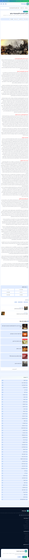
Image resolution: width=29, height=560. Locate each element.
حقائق (27, 551)
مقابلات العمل (26, 538)
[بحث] (6, 4)
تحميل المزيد (14, 369)
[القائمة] (1, 4)
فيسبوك (20, 289)
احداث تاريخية (25, 11)
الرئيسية (27, 520)
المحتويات (20, 19)
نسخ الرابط (16, 19)
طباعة (11, 19)
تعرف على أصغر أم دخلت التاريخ (17, 341)
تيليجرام (8, 292)
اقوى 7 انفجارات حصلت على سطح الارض (16, 333)
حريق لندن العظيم (19, 348)
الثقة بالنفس (27, 536)
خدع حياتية (27, 541)
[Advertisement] (14, 28)
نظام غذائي (27, 548)
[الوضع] (3, 4)
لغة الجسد (27, 539)
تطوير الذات (27, 535)
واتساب (21, 292)
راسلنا (27, 523)
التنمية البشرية (26, 533)
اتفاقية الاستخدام (26, 526)
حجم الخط (25, 19)
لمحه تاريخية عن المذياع (18, 363)
